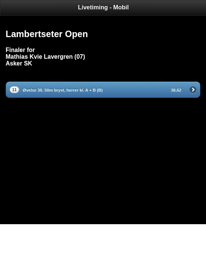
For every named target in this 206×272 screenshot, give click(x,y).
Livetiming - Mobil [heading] (103, 7)
